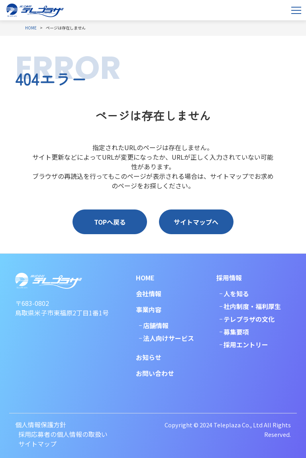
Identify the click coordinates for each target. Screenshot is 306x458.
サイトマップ (37, 443)
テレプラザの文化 (249, 319)
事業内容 (148, 309)
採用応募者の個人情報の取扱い (63, 434)
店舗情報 (156, 325)
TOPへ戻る (110, 222)
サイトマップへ (196, 222)
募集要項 (236, 332)
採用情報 (229, 277)
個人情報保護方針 (40, 424)
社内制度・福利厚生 (252, 306)
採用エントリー (246, 344)
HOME (145, 277)
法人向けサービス (168, 338)
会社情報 (148, 293)
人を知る (236, 293)
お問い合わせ (155, 373)
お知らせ (148, 357)
